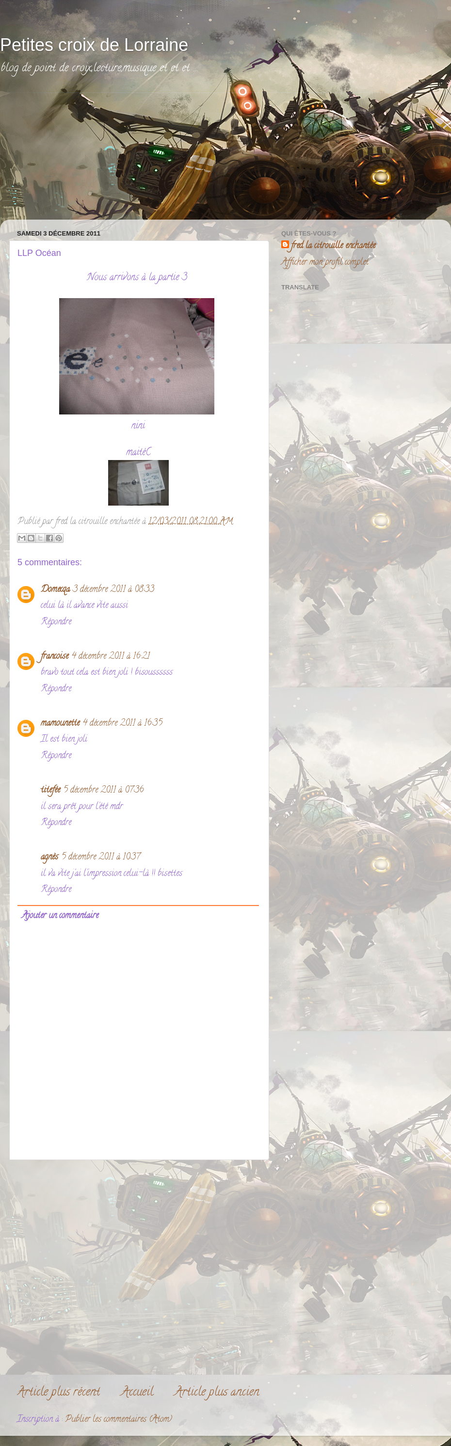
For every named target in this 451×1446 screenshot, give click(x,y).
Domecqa (55, 590)
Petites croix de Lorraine (94, 45)
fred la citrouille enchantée (333, 246)
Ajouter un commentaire (60, 916)
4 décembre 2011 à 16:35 (122, 724)
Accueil (137, 1392)
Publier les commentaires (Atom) (118, 1420)
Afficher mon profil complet (325, 263)
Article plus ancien (217, 1392)
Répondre (56, 622)
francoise (54, 657)
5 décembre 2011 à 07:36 (103, 790)
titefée (50, 790)
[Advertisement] (82, 153)
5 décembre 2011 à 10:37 (100, 857)
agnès (49, 857)
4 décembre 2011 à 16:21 (110, 657)
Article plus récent (58, 1392)
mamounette (60, 724)
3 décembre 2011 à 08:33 (113, 590)
